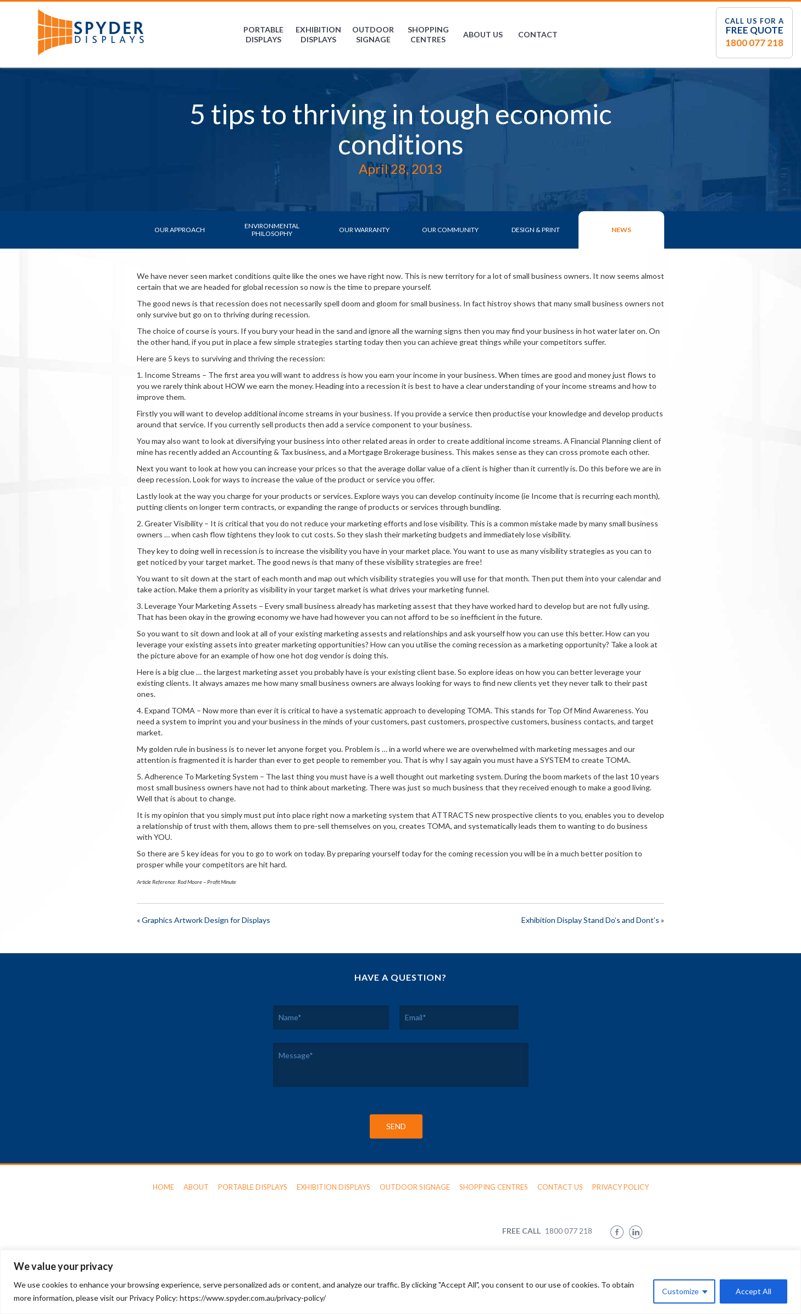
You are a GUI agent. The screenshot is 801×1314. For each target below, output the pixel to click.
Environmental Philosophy (271, 230)
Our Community (450, 230)
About (196, 1187)
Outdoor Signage (373, 34)
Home (163, 1187)
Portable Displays (263, 34)
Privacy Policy (620, 1187)
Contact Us (560, 1187)
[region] (400, 1282)
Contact (538, 34)
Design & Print (535, 230)
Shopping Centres (428, 34)
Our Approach (179, 230)
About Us (483, 34)
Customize (680, 1291)
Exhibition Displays (318, 34)
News (621, 230)
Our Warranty (364, 230)
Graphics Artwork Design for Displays (206, 920)
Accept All (753, 1291)
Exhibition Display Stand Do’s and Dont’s (590, 920)
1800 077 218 (754, 42)
